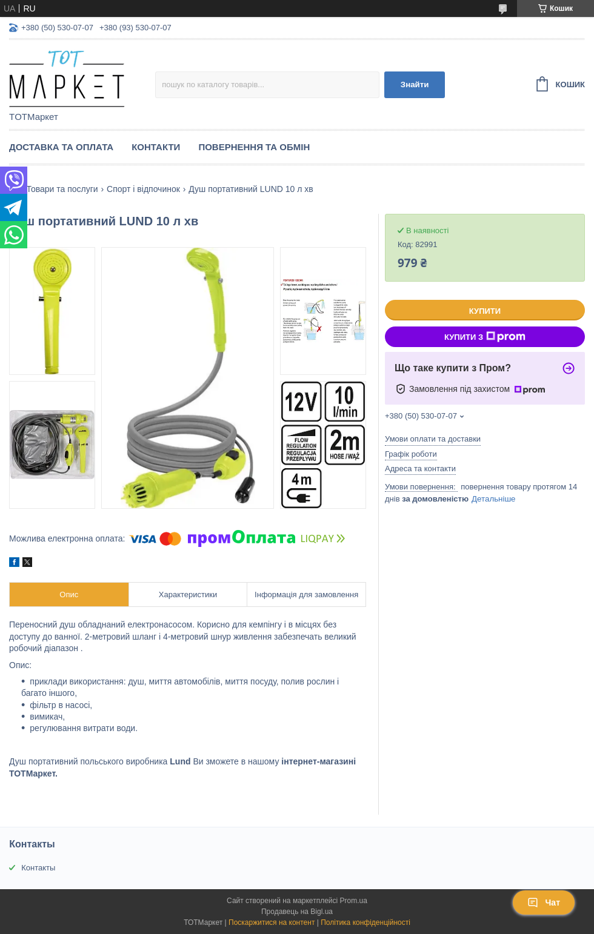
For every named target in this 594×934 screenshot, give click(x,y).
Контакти (156, 146)
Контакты (38, 867)
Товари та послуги (62, 189)
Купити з (485, 336)
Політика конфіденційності (365, 922)
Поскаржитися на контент (272, 922)
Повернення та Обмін (254, 146)
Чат (543, 902)
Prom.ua (353, 900)
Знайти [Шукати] (415, 84)
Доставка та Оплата (61, 146)
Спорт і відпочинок (143, 189)
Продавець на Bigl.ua (297, 911)
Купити (485, 311)
